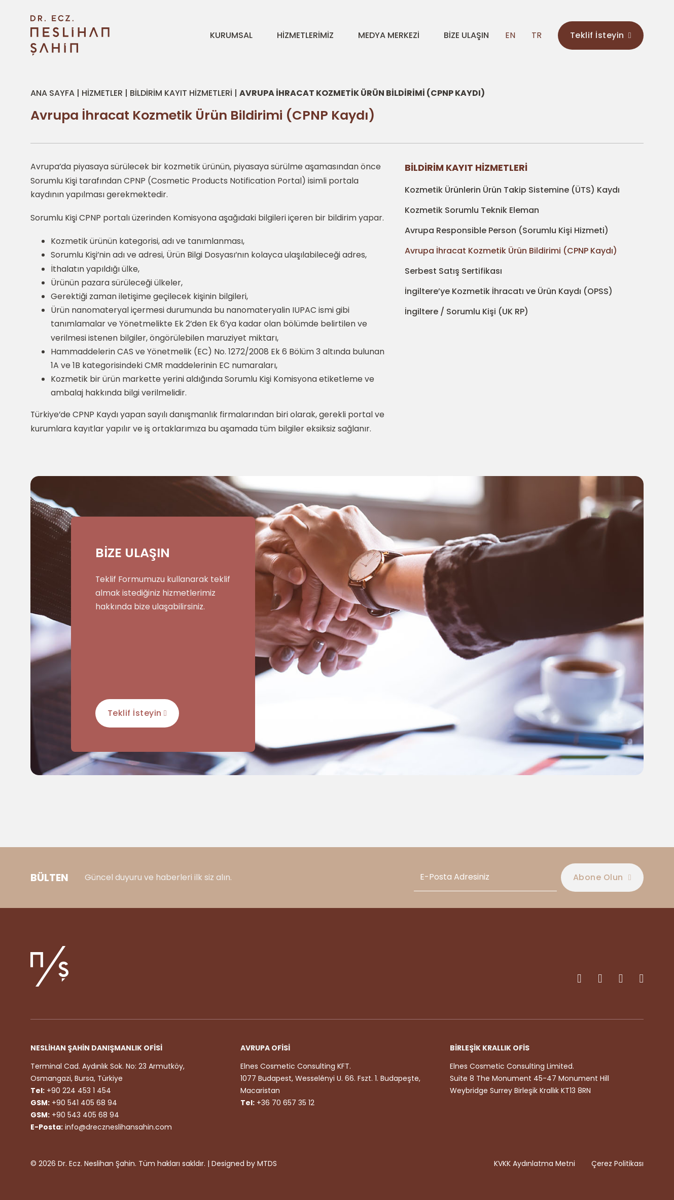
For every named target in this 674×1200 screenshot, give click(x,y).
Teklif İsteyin (600, 35)
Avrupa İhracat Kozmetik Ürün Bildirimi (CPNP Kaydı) (511, 251)
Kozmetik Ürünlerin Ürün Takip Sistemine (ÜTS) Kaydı (512, 190)
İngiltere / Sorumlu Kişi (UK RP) (466, 311)
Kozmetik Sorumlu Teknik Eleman (472, 210)
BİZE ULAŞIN (466, 35)
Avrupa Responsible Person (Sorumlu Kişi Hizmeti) (507, 230)
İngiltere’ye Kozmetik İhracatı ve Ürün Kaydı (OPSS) (509, 291)
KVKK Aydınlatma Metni (534, 1163)
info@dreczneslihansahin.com (118, 1127)
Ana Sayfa (52, 93)
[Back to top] (643, 1121)
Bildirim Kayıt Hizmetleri (181, 93)
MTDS (267, 1163)
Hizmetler (102, 93)
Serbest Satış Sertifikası (453, 271)
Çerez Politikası (617, 1163)
